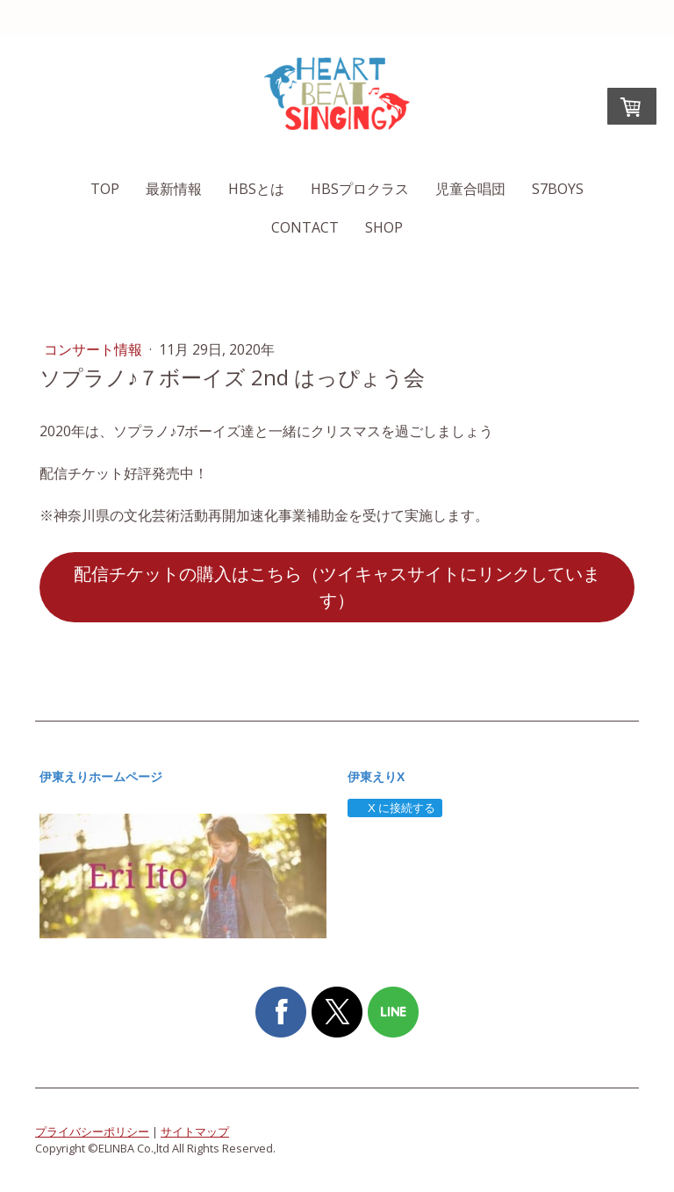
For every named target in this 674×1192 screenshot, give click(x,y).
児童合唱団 (470, 188)
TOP (104, 188)
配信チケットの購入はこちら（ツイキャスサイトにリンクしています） (337, 587)
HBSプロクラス (360, 188)
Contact (305, 227)
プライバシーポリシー (92, 1131)
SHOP (384, 227)
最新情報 (174, 188)
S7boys (558, 188)
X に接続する (394, 808)
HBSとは (256, 188)
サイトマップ (195, 1131)
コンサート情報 (95, 349)
